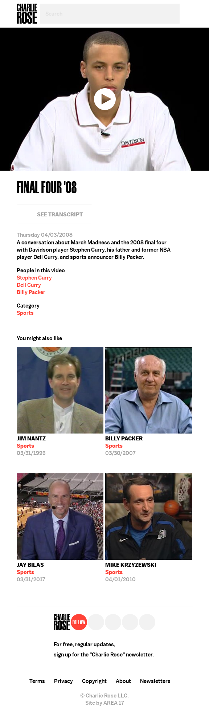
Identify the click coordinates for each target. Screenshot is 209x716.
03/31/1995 (31, 446)
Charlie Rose (27, 14)
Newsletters (155, 681)
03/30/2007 (124, 446)
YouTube (147, 622)
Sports (25, 313)
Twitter (187, 58)
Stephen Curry (34, 277)
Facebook (187, 42)
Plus (187, 74)
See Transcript (60, 214)
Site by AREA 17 (104, 703)
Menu (186, 14)
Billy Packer (31, 292)
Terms (37, 681)
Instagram (130, 622)
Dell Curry (29, 285)
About (123, 681)
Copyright (94, 681)
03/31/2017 (31, 572)
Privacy (63, 681)
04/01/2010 (130, 572)
